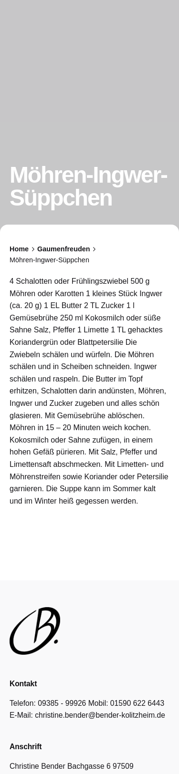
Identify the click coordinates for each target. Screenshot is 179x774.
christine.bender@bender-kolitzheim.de (100, 715)
